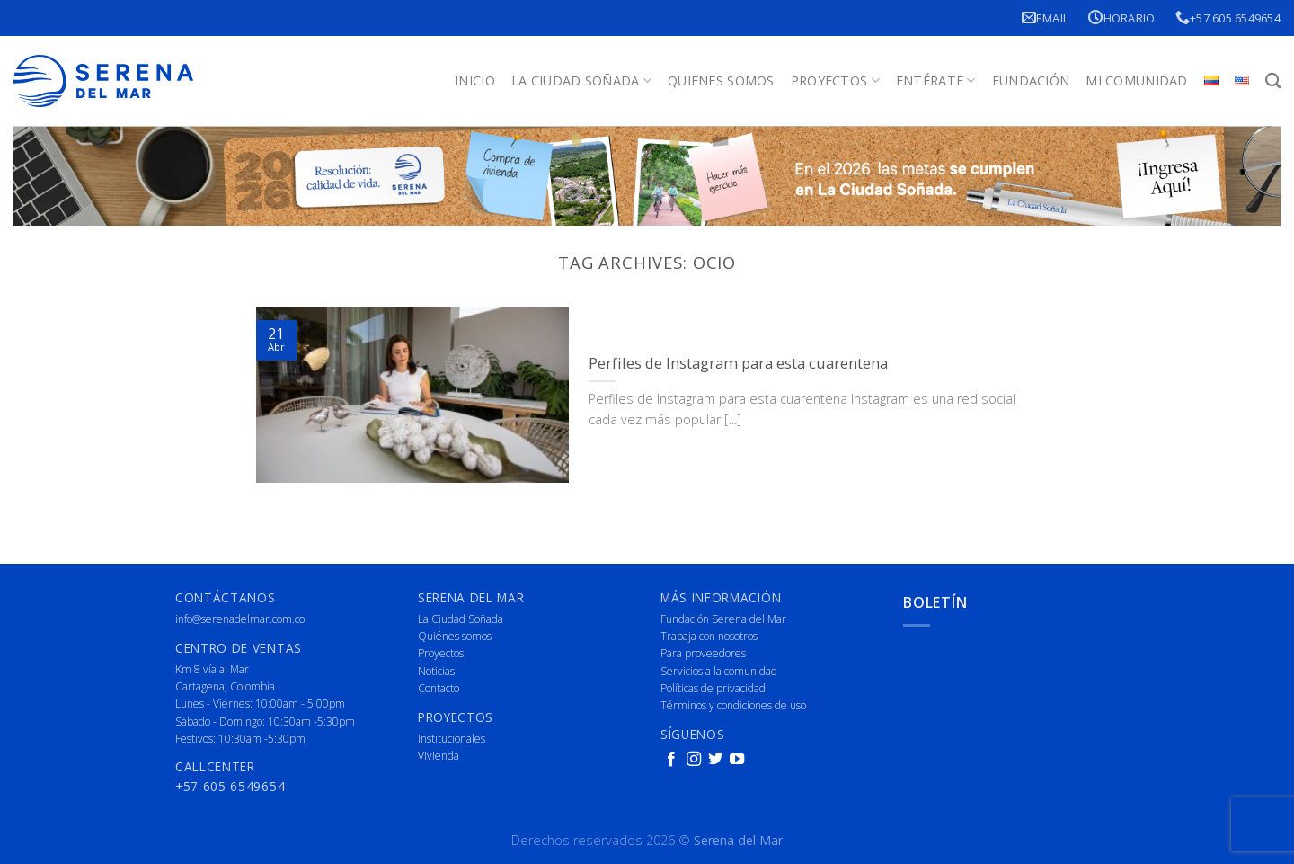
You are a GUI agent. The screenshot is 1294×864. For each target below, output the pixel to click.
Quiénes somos (455, 636)
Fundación (1031, 80)
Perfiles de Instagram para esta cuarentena (738, 363)
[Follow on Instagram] (694, 760)
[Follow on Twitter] (715, 760)
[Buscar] (1273, 81)
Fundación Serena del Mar (723, 619)
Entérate (936, 81)
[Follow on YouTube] (737, 760)
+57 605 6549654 (1228, 17)
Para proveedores (703, 653)
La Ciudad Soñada (581, 81)
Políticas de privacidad (713, 688)
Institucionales (451, 738)
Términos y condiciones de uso (733, 705)
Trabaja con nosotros (709, 636)
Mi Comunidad (1136, 80)
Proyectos (835, 81)
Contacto (438, 688)
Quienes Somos (721, 80)
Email (1045, 17)
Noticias (436, 671)
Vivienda (438, 755)
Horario (1121, 17)
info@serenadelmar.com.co (240, 619)
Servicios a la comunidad (718, 671)
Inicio (475, 80)
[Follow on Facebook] (671, 760)
